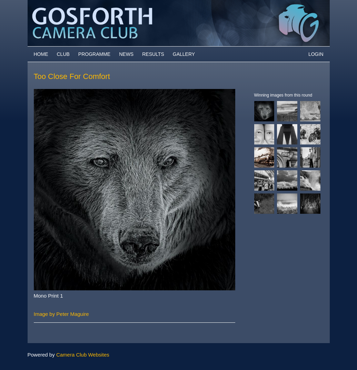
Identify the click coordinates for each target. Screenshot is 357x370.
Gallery (184, 54)
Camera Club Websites (82, 355)
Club (63, 54)
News (126, 54)
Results (153, 54)
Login (316, 54)
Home (41, 54)
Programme (94, 54)
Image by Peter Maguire (61, 314)
